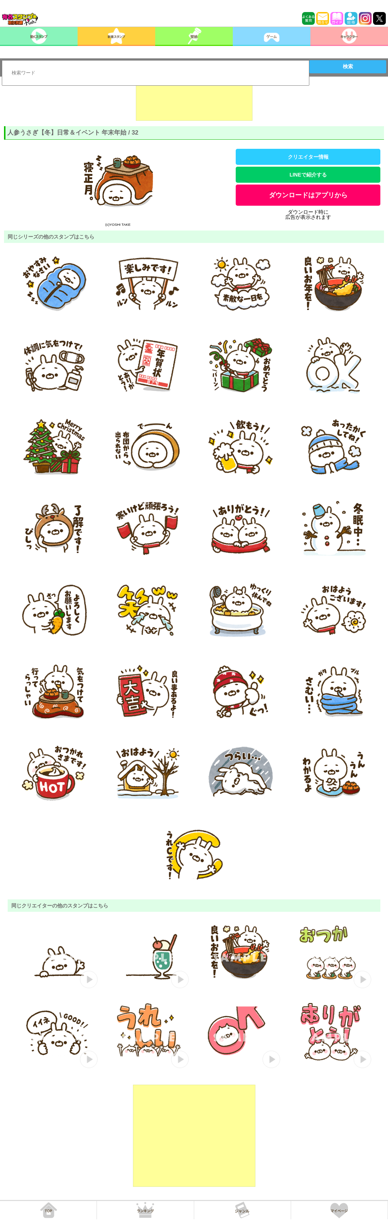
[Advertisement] (194, 102)
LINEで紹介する (308, 175)
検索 (348, 66)
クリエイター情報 (308, 157)
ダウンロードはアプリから (308, 195)
